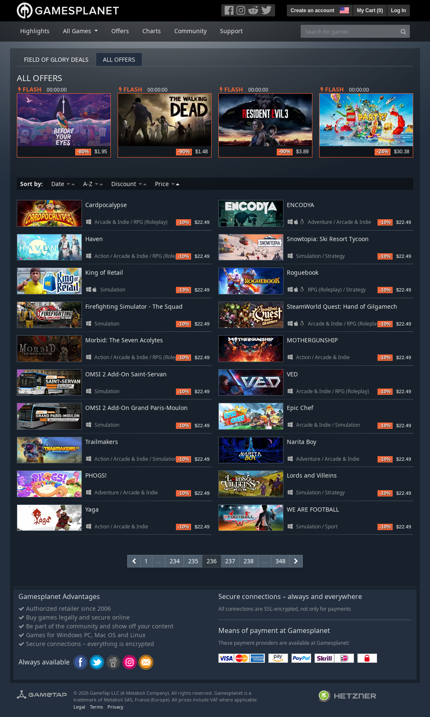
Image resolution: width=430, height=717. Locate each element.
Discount (129, 184)
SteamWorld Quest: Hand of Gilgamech (342, 306)
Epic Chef (300, 408)
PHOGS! (96, 475)
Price (167, 184)
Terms (96, 707)
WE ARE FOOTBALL (313, 509)
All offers (119, 59)
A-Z (93, 184)
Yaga (92, 509)
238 (249, 561)
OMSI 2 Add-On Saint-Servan (126, 374)
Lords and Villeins (312, 475)
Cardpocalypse (106, 205)
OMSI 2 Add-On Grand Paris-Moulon (136, 408)
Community (190, 31)
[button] (343, 9)
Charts (151, 31)
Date (63, 184)
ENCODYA (300, 205)
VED (292, 374)
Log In (398, 10)
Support (231, 31)
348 (280, 561)
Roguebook (302, 272)
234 (175, 561)
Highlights (35, 31)
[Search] (403, 31)
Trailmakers (101, 442)
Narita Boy (301, 442)
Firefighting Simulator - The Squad (134, 306)
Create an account (312, 10)
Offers (120, 31)
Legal (79, 707)
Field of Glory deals (56, 59)
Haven (94, 239)
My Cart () (370, 10)
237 (230, 561)
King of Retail (104, 272)
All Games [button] (78, 31)
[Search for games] (349, 31)
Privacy (115, 707)
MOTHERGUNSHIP (312, 340)
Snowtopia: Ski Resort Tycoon (328, 239)
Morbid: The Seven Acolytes (124, 340)
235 (193, 561)
